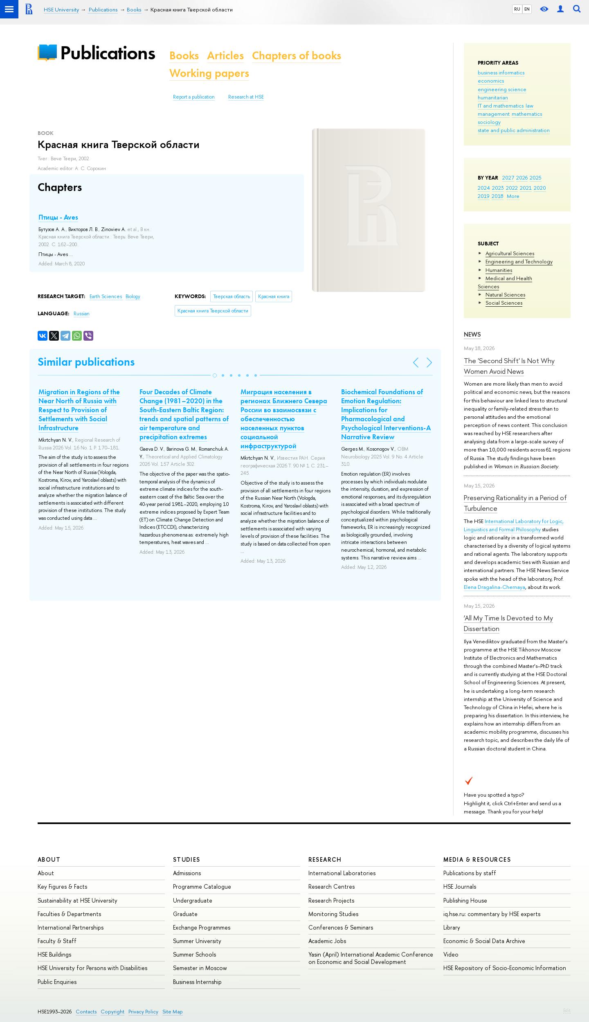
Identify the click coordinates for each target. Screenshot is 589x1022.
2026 (522, 177)
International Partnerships (70, 927)
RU (517, 9)
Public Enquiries (57, 982)
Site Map (172, 1011)
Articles (225, 55)
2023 (498, 187)
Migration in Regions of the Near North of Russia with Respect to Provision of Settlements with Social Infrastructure (79, 409)
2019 (484, 196)
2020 (540, 187)
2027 (508, 177)
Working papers (209, 73)
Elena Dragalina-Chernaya (494, 587)
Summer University (197, 941)
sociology (489, 122)
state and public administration (514, 130)
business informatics (501, 72)
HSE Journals (459, 886)
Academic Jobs (327, 941)
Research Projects (331, 900)
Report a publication (194, 97)
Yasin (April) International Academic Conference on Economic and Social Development (370, 958)
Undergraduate (192, 900)
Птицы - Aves (58, 217)
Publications (107, 52)
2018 (498, 196)
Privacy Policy (143, 1011)
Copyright (112, 1011)
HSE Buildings (54, 954)
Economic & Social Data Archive (484, 941)
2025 (536, 177)
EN (527, 9)
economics (491, 80)
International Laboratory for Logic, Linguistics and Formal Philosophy (514, 525)
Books (184, 55)
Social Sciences (504, 302)
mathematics (527, 113)
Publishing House (465, 900)
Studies (186, 859)
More (513, 196)
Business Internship (197, 982)
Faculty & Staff (57, 941)
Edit (567, 1010)
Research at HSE (246, 97)
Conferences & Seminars (340, 927)
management (494, 113)
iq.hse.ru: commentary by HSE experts (491, 914)
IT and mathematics (501, 105)
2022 (512, 187)
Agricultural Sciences (510, 253)
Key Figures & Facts (62, 886)
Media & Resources (477, 859)
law (529, 105)
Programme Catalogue (202, 886)
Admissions (187, 873)
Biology (133, 296)
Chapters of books (296, 55)
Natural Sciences (505, 294)
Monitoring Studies (333, 914)
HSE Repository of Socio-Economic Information (504, 968)
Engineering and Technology (519, 261)
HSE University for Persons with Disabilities (92, 968)
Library (451, 927)
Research (325, 859)
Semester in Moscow (200, 968)
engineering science (502, 89)
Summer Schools (194, 954)
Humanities (499, 270)
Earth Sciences (106, 296)
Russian (82, 313)
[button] (215, 375)
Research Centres (331, 886)
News (472, 334)
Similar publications (86, 362)
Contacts (86, 1011)
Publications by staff (469, 873)
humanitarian (493, 97)
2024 (484, 187)
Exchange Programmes (201, 927)
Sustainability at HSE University (77, 900)
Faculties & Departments (69, 914)
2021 (526, 187)
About (49, 859)
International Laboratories (341, 873)
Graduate (185, 914)
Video (451, 954)
